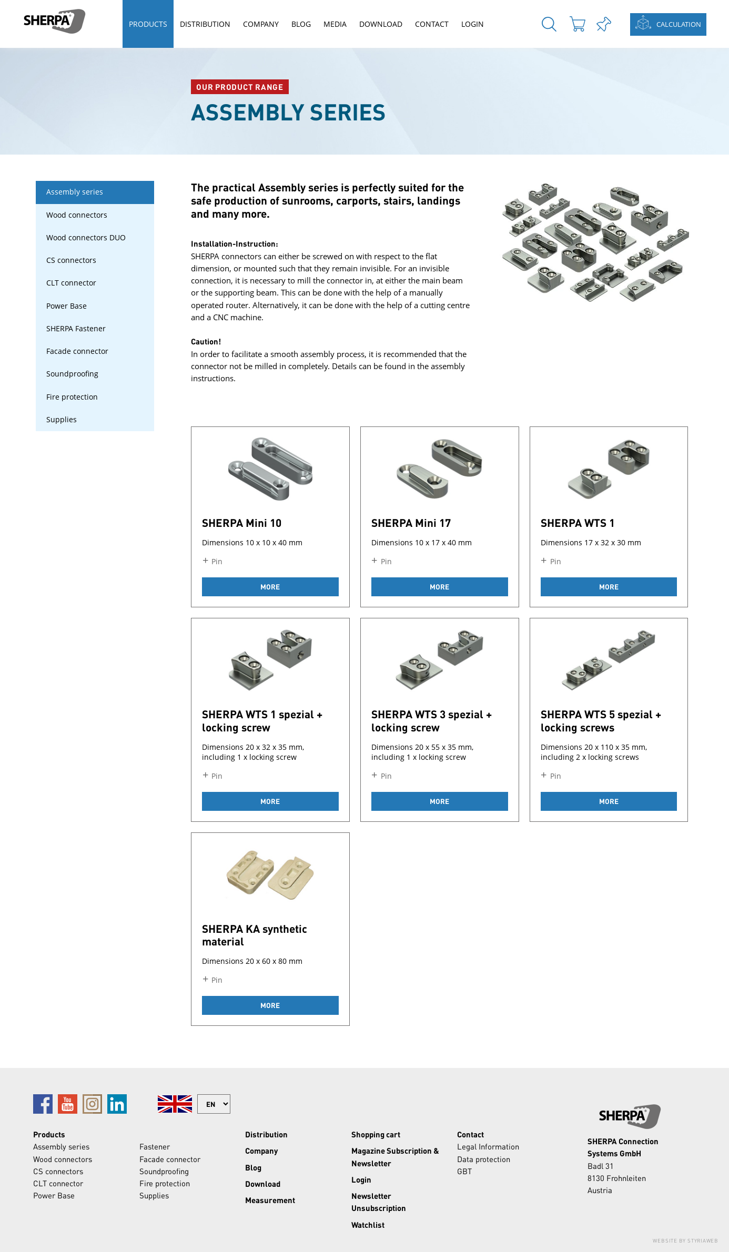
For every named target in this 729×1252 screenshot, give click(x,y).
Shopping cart (375, 1134)
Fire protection (72, 397)
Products (148, 24)
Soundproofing (72, 374)
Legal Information (488, 1146)
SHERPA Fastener (76, 328)
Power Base (66, 306)
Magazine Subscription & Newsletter (395, 1156)
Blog (301, 24)
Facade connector (77, 351)
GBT (464, 1171)
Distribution (205, 24)
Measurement (270, 1200)
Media (335, 24)
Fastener (154, 1146)
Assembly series (74, 192)
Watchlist (367, 1224)
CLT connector (71, 283)
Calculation (678, 24)
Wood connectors (76, 215)
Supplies (61, 419)
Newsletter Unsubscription (378, 1201)
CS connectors (71, 260)
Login (472, 24)
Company (261, 24)
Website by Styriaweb (685, 1240)
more (270, 586)
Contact (432, 24)
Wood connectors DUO (86, 237)
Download (380, 24)
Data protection (483, 1159)
